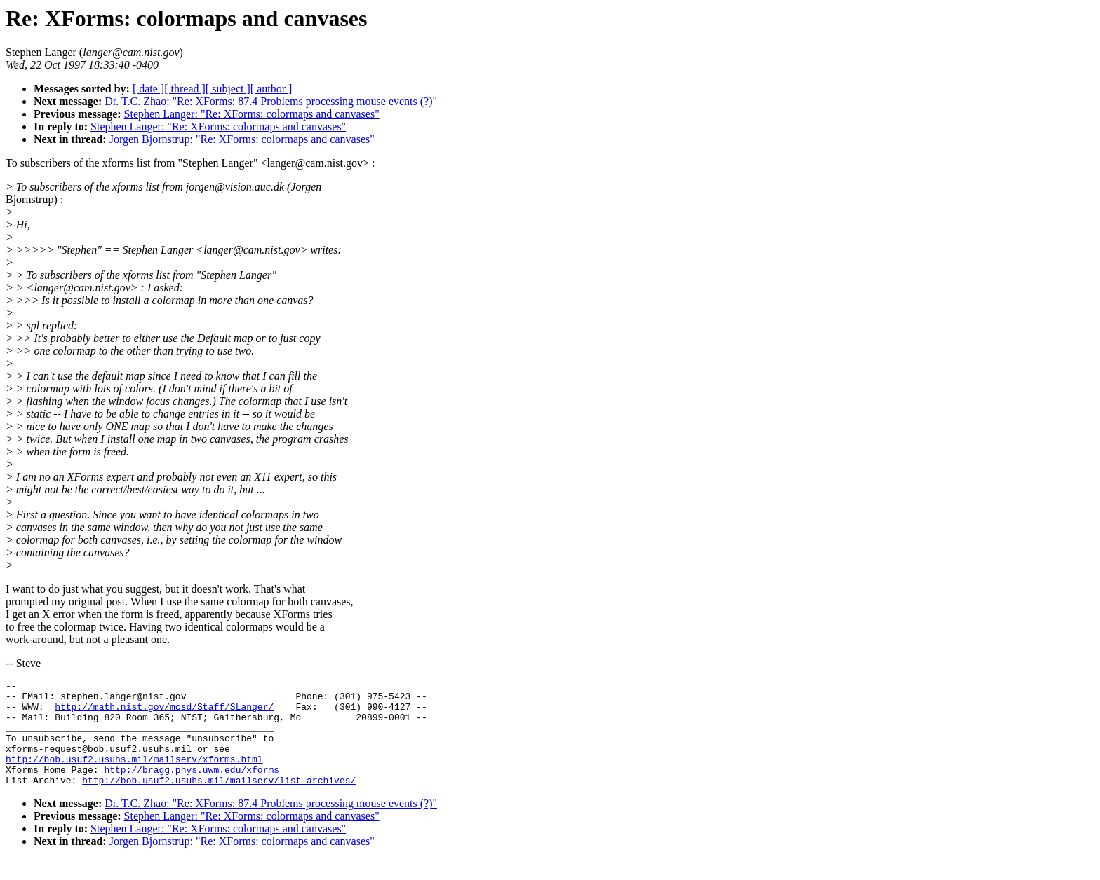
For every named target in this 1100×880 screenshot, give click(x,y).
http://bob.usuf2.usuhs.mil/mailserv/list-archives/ (219, 801)
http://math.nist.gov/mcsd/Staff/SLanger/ (164, 712)
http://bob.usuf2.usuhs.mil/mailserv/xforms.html (134, 775)
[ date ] (148, 89)
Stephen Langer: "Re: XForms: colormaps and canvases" (252, 114)
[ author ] (271, 89)
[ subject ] (228, 89)
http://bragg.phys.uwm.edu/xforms (191, 788)
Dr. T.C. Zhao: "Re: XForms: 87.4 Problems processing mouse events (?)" (271, 101)
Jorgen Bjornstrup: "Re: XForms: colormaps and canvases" (242, 139)
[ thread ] (185, 89)
